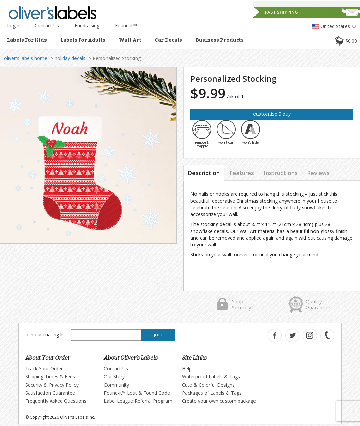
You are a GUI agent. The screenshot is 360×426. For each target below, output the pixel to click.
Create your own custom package (219, 401)
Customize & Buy (272, 114)
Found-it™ (126, 25)
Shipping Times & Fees (50, 376)
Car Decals (168, 40)
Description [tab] (204, 173)
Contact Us (47, 25)
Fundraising (86, 25)
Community (116, 385)
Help (187, 368)
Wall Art (130, 40)
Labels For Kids (27, 40)
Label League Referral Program (138, 401)
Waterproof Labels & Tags (211, 376)
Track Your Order (44, 368)
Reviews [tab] (318, 173)
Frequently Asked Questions (55, 401)
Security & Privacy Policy (52, 385)
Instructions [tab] (281, 173)
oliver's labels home (25, 58)
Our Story (114, 376)
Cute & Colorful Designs (208, 385)
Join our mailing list (45, 334)
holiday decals (70, 58)
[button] (346, 41)
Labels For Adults (83, 40)
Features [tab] (241, 173)
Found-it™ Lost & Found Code (137, 393)
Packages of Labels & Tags (212, 393)
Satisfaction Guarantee (50, 393)
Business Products (220, 40)
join (158, 335)
